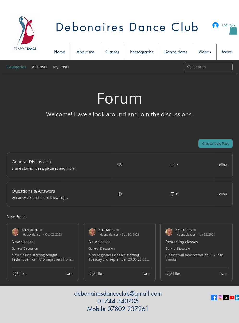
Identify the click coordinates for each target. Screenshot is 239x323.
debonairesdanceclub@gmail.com (118, 293)
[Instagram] (220, 297)
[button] (233, 30)
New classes (23, 242)
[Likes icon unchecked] (15, 274)
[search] (208, 67)
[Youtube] (232, 297)
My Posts (61, 67)
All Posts (39, 67)
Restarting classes (181, 242)
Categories (16, 67)
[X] (226, 297)
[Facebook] (214, 297)
